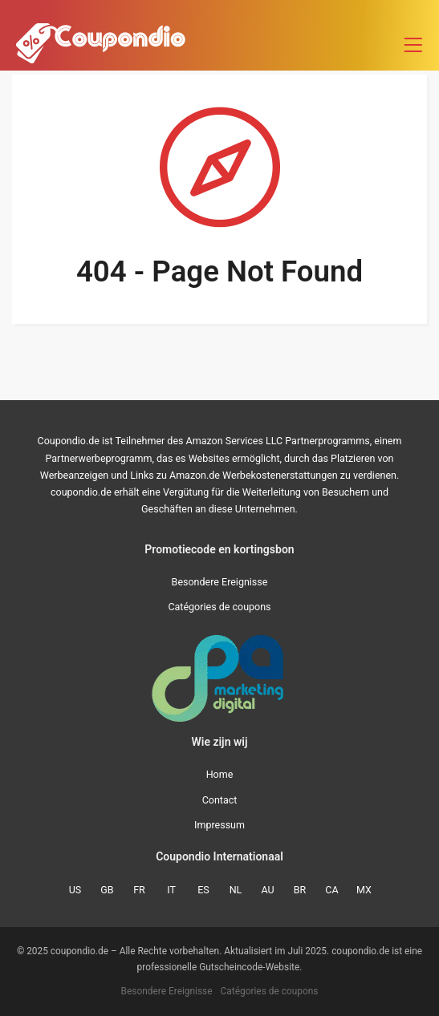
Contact (220, 800)
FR (139, 890)
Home (220, 774)
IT (171, 890)
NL (236, 890)
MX (364, 890)
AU (267, 890)
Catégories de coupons (219, 607)
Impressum (219, 825)
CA (331, 890)
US (75, 890)
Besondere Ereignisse (220, 582)
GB (106, 890)
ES (203, 890)
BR (300, 890)
